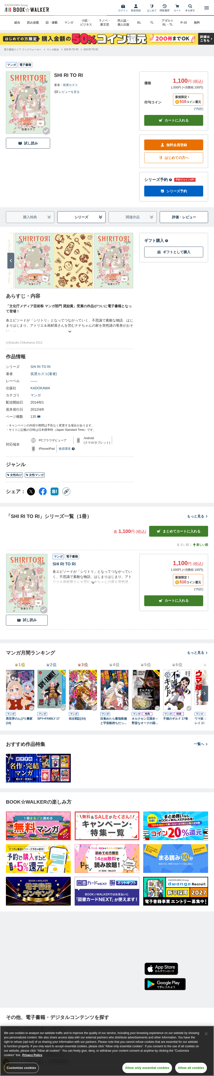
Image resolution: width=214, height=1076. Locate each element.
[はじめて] (152, 8)
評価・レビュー (184, 217)
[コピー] (66, 491)
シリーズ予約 (158, 180)
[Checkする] (46, 131)
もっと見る (197, 516)
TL (152, 22)
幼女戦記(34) (77, 718)
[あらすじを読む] (69, 325)
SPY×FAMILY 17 (48, 718)
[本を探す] (190, 8)
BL (139, 22)
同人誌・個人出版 (123, 22)
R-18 (183, 22)
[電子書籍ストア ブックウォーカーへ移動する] (23, 49)
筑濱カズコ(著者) (43, 374)
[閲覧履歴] (165, 8)
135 (35, 417)
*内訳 (198, 109)
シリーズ (88, 217)
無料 (197, 22)
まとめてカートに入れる (178, 531)
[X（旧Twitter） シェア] (31, 491)
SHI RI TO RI (40, 367)
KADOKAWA (40, 388)
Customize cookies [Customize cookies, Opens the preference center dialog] (21, 1069)
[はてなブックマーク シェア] (54, 491)
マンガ (68, 22)
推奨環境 (67, 448)
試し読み (28, 143)
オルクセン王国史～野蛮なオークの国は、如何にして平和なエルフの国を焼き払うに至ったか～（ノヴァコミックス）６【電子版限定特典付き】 (145, 721)
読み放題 (33, 22)
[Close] (206, 1034)
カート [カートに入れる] (174, 601)
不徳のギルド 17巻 (175, 718)
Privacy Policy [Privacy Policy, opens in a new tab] (32, 1056)
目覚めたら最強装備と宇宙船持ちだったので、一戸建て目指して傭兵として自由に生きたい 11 (113, 721)
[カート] (177, 8)
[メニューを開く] (206, 7)
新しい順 (200, 545)
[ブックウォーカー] (26, 8)
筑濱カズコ (70, 85)
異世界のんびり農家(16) (19, 721)
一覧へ (201, 744)
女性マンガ (35, 475)
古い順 (182, 545)
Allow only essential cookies (147, 1069)
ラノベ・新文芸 (105, 22)
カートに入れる (174, 120)
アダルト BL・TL (167, 22)
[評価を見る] (67, 91)
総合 (17, 22)
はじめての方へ (174, 158)
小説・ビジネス (86, 22)
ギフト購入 (156, 240)
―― (33, 381)
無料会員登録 (173, 145)
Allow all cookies (191, 1069)
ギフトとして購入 (173, 252)
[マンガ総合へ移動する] (53, 49)
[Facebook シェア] (42, 491)
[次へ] (10, 260)
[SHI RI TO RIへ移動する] (71, 49)
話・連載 (51, 22)
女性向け (14, 475)
